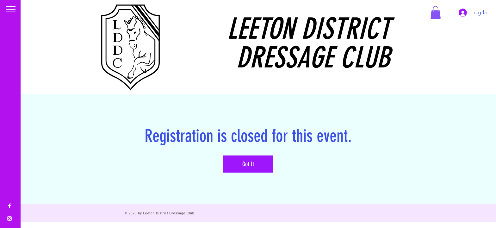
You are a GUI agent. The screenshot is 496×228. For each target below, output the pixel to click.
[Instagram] (9, 218)
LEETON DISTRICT (308, 29)
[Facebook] (9, 206)
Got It (248, 164)
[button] (11, 9)
